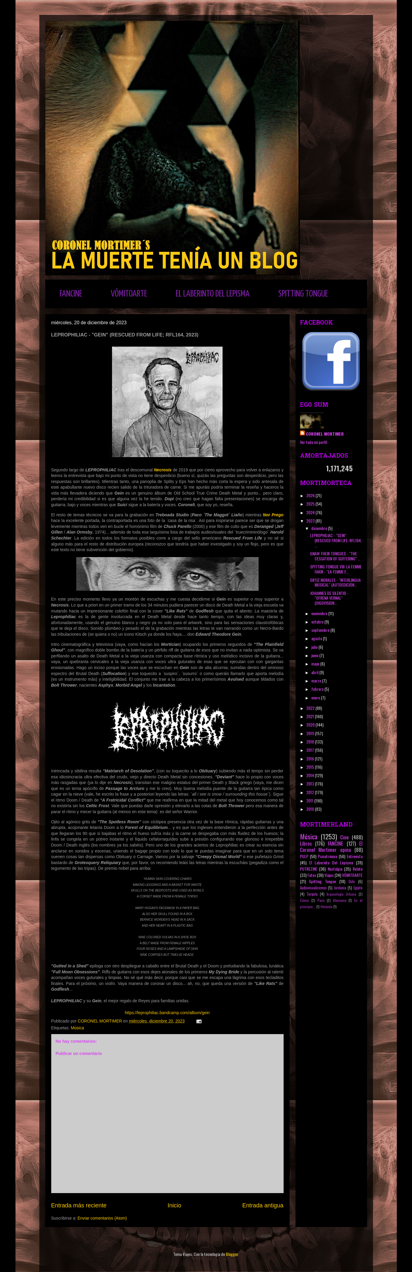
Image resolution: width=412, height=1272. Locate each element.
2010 (310, 809)
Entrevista (355, 856)
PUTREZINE (308, 869)
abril (315, 672)
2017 (310, 750)
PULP (304, 856)
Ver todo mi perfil (313, 442)
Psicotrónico (327, 856)
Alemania (339, 900)
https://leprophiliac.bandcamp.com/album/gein (167, 1012)
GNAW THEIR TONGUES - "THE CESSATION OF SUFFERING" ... (335, 556)
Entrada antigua (262, 1205)
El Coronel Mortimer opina (331, 846)
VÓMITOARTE (129, 293)
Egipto (358, 888)
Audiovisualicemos (313, 888)
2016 (310, 758)
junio (315, 655)
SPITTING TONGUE (303, 293)
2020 (310, 724)
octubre (317, 621)
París (321, 900)
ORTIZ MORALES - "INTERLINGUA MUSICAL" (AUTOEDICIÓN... (335, 582)
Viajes (329, 875)
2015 (310, 767)
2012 (310, 792)
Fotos (311, 875)
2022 (310, 708)
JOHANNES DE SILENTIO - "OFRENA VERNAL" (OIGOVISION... (329, 598)
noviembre (319, 613)
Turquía (312, 894)
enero (316, 697)
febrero (317, 689)
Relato (358, 869)
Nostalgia (335, 869)
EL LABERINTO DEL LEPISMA (213, 293)
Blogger (232, 1254)
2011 (310, 800)
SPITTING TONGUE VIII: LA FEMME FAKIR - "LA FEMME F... (336, 569)
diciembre (319, 528)
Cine (344, 837)
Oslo (352, 881)
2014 (310, 775)
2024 (310, 512)
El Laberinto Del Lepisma (331, 862)
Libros (306, 843)
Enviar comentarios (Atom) (102, 1218)
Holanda (326, 906)
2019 (310, 733)
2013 (310, 783)
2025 (310, 504)
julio (314, 647)
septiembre (320, 630)
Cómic (304, 900)
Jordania (340, 888)
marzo (316, 680)
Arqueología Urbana (341, 894)
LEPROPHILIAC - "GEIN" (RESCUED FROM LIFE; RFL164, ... (336, 540)
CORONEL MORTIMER (325, 434)
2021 (310, 716)
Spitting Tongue (322, 881)
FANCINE (71, 293)
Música (77, 1027)
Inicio (174, 1205)
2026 (310, 495)
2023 (310, 520)
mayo (315, 663)
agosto (317, 638)
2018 (310, 741)
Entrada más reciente (79, 1205)
